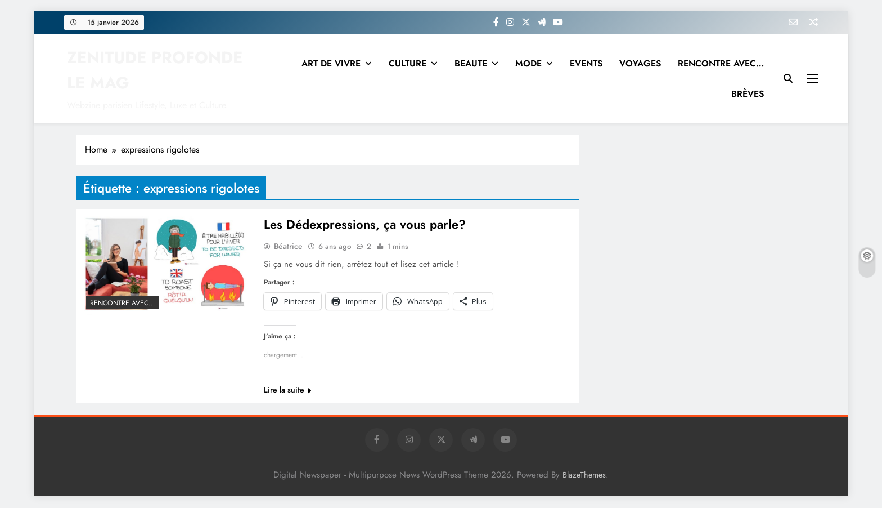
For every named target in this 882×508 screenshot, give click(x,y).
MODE (528, 63)
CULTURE (407, 63)
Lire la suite (287, 390)
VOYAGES (640, 63)
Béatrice (288, 246)
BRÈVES (747, 93)
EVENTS (586, 63)
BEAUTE (470, 63)
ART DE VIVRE (331, 63)
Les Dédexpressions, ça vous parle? (365, 225)
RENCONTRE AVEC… (721, 63)
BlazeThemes (584, 475)
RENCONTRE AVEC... (122, 303)
